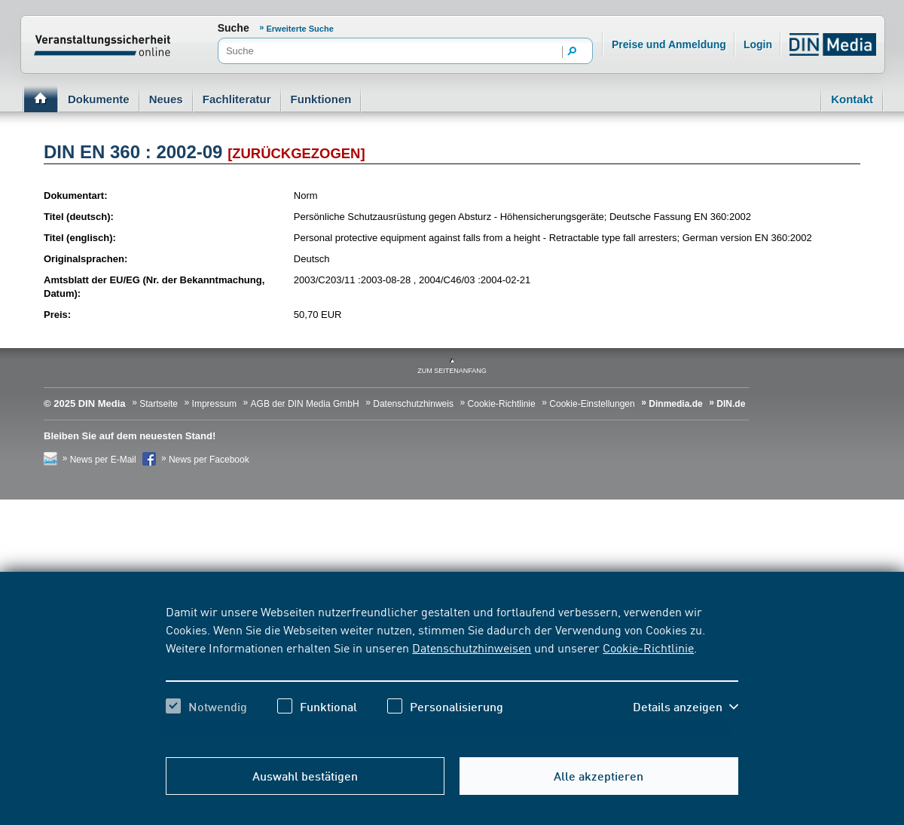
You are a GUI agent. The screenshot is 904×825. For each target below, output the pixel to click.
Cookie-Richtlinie (648, 647)
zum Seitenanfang (452, 370)
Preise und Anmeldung (669, 44)
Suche (233, 28)
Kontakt (852, 99)
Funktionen (321, 99)
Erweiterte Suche (300, 28)
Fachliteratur (237, 99)
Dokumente (99, 99)
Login (758, 44)
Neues (166, 99)
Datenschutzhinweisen (471, 647)
